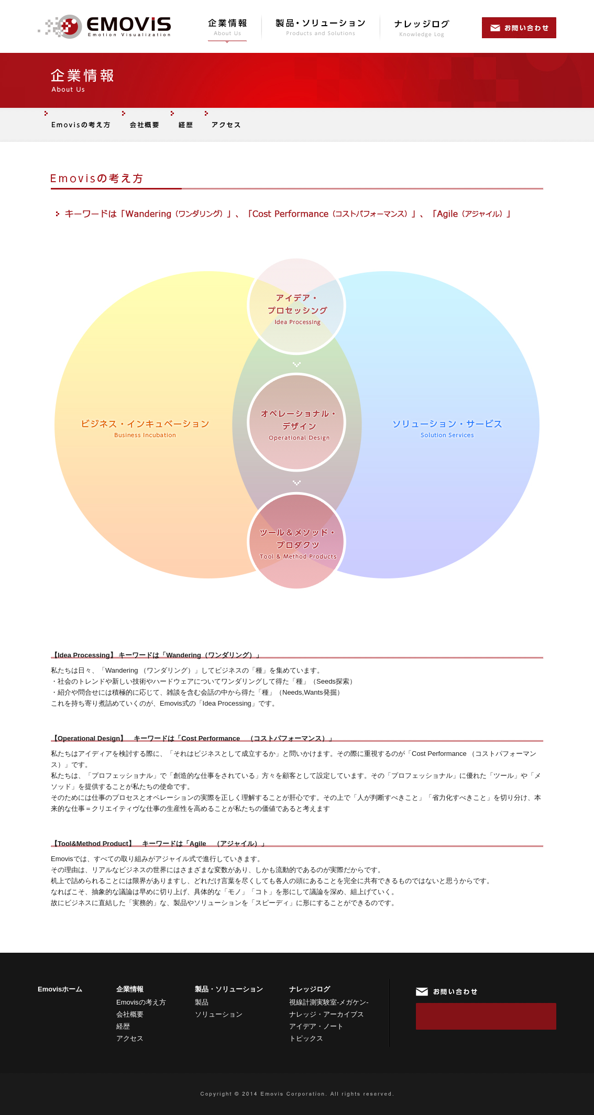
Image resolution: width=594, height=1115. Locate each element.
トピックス (306, 1038)
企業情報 (228, 29)
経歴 (123, 1026)
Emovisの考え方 (141, 1002)
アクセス (130, 1038)
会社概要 (130, 1014)
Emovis (104, 27)
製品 (201, 1002)
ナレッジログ (422, 29)
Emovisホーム (60, 989)
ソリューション (219, 1014)
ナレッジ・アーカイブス (326, 1014)
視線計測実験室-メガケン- (329, 1002)
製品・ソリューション (321, 29)
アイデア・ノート (316, 1026)
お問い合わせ (519, 29)
